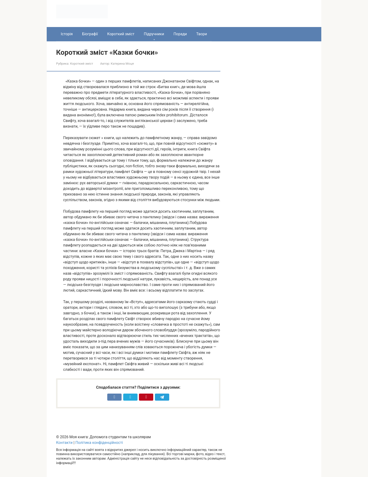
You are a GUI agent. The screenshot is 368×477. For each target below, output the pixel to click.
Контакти (64, 442)
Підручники (154, 34)
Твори (201, 34)
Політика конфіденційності (99, 442)
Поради (180, 34)
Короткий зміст (120, 34)
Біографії (90, 34)
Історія (67, 34)
